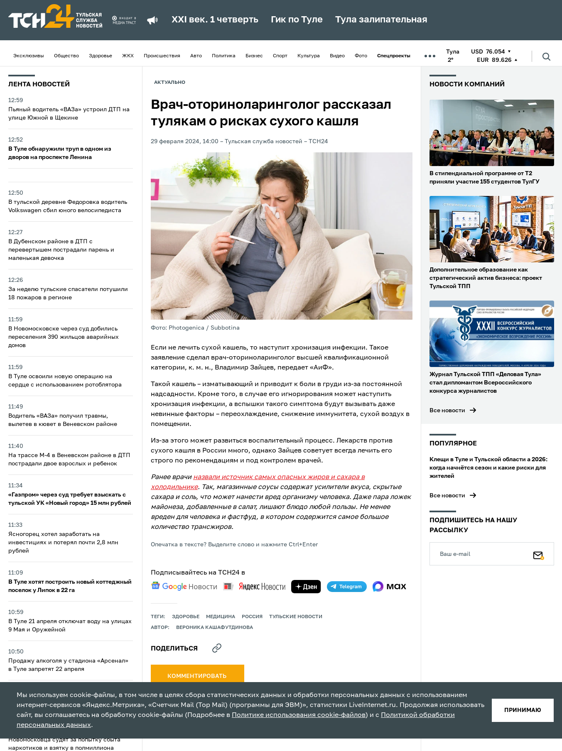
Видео (337, 56)
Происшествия (162, 56)
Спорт (280, 56)
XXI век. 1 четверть (215, 19)
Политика (224, 56)
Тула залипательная (381, 19)
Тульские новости (295, 616)
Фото (361, 56)
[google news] (184, 586)
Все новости (447, 410)
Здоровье (100, 56)
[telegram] (347, 586)
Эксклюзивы (28, 56)
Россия (252, 616)
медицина (220, 616)
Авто (196, 56)
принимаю (522, 710)
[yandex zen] (306, 586)
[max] (389, 586)
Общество (66, 56)
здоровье (185, 616)
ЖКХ (128, 56)
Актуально (169, 82)
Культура (308, 56)
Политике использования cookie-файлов (299, 715)
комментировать (197, 676)
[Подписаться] (538, 554)
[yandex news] (254, 586)
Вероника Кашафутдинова (214, 627)
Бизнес (254, 56)
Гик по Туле (297, 19)
